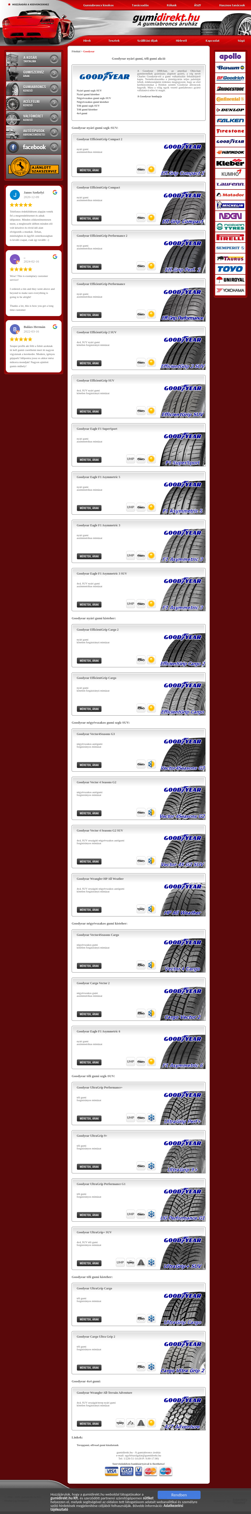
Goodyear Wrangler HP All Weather (100, 879)
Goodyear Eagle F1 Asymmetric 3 (98, 525)
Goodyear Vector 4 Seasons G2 (96, 782)
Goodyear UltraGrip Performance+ (100, 1087)
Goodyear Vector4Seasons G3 (96, 734)
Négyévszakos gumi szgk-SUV (94, 98)
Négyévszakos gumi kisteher (93, 102)
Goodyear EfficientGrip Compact (98, 187)
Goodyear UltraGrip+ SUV (94, 1232)
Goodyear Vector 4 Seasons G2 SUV (100, 830)
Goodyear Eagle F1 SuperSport (97, 429)
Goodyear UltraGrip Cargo (94, 1288)
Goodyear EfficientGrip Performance (101, 284)
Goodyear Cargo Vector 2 (93, 983)
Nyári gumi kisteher (88, 94)
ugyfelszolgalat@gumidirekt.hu (143, 1455)
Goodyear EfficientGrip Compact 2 (99, 139)
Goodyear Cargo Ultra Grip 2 (96, 1336)
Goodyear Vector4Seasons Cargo (98, 935)
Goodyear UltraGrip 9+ (92, 1136)
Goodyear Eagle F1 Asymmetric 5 (98, 477)
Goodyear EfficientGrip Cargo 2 (98, 629)
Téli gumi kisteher (87, 109)
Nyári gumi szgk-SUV (89, 90)
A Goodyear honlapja (149, 96)
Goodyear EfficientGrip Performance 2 (102, 236)
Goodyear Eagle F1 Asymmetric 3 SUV (102, 573)
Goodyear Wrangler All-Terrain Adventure (104, 1392)
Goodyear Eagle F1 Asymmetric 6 (98, 1031)
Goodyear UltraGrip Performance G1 (101, 1184)
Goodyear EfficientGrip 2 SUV (97, 332)
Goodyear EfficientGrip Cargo (96, 678)
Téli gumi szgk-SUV (88, 105)
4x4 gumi (82, 113)
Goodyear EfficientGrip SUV (95, 380)
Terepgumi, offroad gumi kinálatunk (98, 1445)
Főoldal (76, 51)
